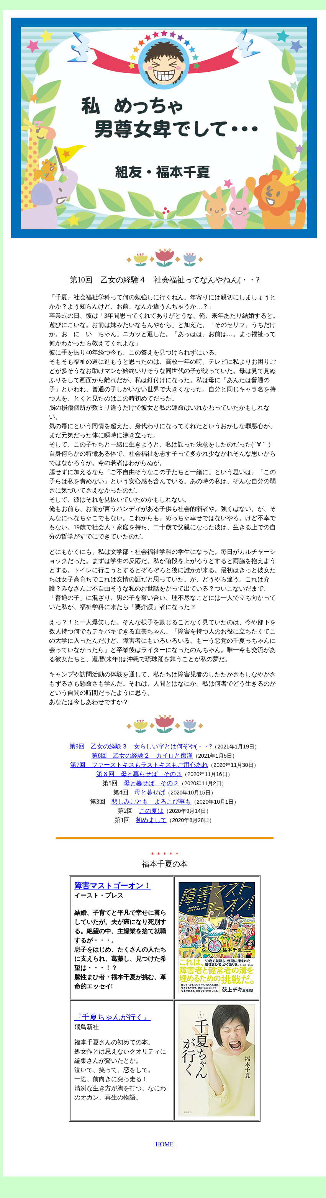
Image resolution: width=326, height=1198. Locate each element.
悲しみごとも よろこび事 (151, 801)
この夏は (151, 810)
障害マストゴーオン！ (112, 885)
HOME (165, 1144)
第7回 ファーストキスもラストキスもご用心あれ (139, 764)
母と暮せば (149, 792)
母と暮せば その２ (151, 783)
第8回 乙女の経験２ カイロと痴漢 (142, 755)
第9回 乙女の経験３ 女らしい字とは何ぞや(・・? (140, 746)
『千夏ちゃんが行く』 (112, 1017)
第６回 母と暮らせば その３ (139, 774)
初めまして (151, 820)
